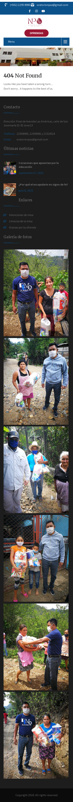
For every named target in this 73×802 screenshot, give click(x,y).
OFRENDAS (36, 33)
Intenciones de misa (21, 215)
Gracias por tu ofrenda (22, 227)
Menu (11, 41)
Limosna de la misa (20, 221)
